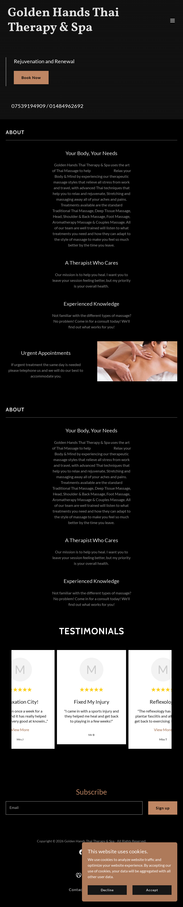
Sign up (163, 808)
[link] (66, 29)
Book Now (31, 77)
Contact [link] (76, 889)
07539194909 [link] (28, 106)
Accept (152, 890)
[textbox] (74, 808)
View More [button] (20, 729)
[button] (172, 20)
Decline (107, 890)
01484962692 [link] (66, 106)
